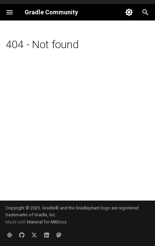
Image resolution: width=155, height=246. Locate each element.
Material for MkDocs (47, 221)
